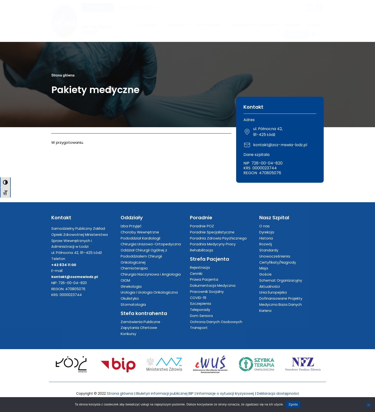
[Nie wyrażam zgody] (368, 405)
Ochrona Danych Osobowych (216, 321)
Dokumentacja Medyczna (213, 285)
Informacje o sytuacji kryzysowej (225, 393)
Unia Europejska (273, 292)
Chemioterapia (134, 268)
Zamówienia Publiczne (256, 25)
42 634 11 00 (147, 7)
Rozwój (265, 244)
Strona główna (63, 75)
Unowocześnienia (275, 256)
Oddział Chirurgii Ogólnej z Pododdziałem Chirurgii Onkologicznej (144, 256)
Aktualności (269, 286)
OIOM (125, 280)
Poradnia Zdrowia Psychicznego (218, 238)
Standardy (268, 250)
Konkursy (128, 333)
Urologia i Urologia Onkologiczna (149, 292)
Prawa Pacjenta (204, 279)
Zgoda (293, 404)
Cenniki (196, 273)
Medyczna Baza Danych (280, 304)
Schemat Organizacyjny (280, 280)
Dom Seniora (201, 315)
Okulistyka (130, 298)
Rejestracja (200, 267)
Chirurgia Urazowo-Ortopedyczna (151, 244)
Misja (263, 268)
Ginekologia (131, 286)
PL (316, 34)
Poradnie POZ (202, 226)
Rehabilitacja (201, 250)
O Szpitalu (148, 25)
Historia (266, 238)
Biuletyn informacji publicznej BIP (165, 393)
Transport (199, 327)
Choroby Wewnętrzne (140, 232)
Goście (265, 274)
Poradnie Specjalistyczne (212, 232)
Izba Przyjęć (131, 226)
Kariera (313, 24)
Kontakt (293, 24)
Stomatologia (133, 304)
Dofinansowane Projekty (281, 298)
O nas (264, 226)
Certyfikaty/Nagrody (277, 262)
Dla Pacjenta (211, 25)
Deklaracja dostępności (278, 393)
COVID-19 (198, 297)
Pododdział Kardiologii (141, 238)
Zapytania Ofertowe (139, 327)
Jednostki (179, 25)
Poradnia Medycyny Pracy (213, 244)
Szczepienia (201, 303)
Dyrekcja (266, 232)
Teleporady (200, 309)
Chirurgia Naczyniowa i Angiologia (151, 274)
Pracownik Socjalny (207, 291)
